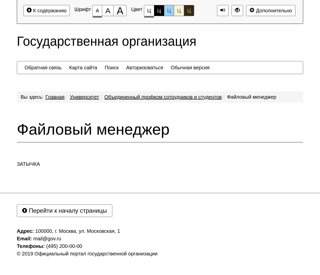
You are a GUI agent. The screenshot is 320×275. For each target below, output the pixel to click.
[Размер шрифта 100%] (97, 10)
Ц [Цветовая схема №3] (169, 10)
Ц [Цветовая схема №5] (189, 10)
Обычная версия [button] (190, 67)
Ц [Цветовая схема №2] (159, 10)
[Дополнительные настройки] (237, 10)
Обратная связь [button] (43, 67)
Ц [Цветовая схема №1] (149, 12)
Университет (84, 97)
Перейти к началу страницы (64, 210)
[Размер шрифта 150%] (108, 10)
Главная (55, 97)
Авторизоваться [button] (144, 67)
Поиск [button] (112, 67)
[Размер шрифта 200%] (120, 10)
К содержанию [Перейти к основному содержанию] (47, 10)
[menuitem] (43, 67)
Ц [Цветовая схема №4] (179, 10)
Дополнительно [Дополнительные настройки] (270, 10)
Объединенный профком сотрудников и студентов (163, 97)
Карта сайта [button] (83, 67)
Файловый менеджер (251, 97)
